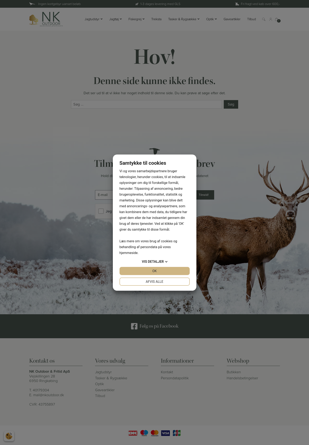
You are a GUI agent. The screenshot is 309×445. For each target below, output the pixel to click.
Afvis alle (154, 282)
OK (154, 271)
